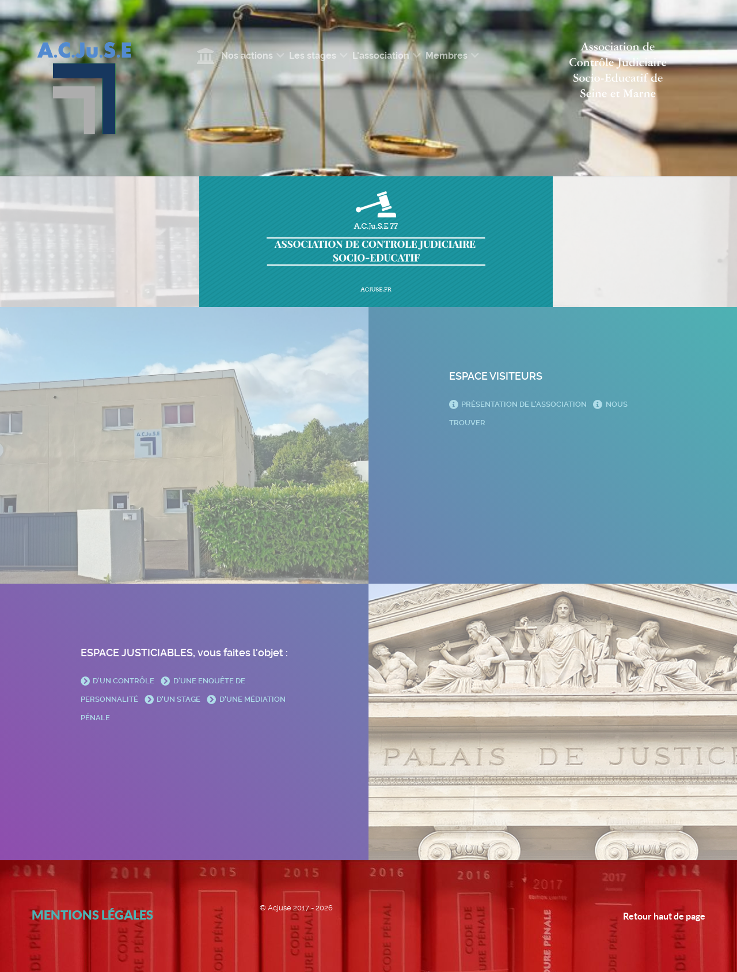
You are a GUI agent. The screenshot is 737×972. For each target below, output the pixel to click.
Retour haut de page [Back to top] (664, 916)
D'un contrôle (118, 680)
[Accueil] (207, 55)
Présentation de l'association (518, 404)
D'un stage (173, 699)
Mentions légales (92, 914)
